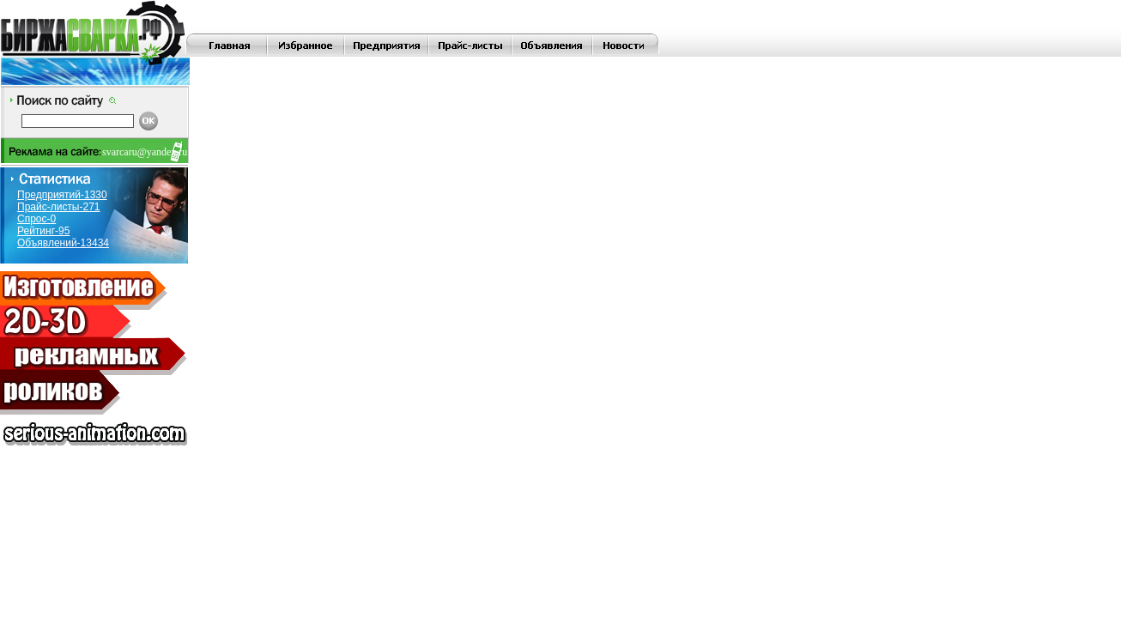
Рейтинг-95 (43, 231)
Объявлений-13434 (63, 243)
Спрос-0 (36, 219)
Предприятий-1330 (62, 195)
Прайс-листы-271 (58, 207)
